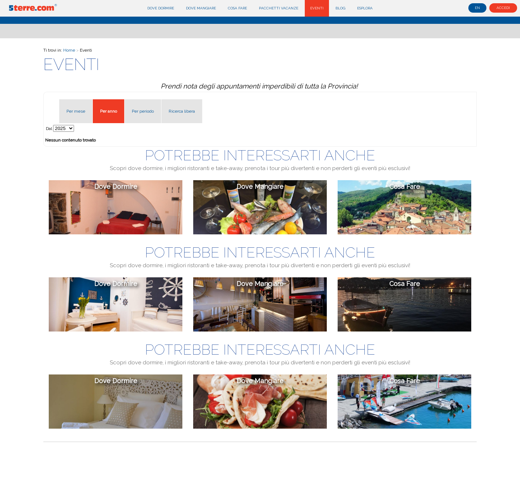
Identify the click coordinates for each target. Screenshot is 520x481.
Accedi (503, 8)
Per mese (75, 111)
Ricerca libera (182, 111)
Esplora (365, 8)
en (477, 8)
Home (69, 50)
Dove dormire (160, 8)
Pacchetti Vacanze (278, 8)
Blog (340, 8)
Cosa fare (237, 8)
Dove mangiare (201, 8)
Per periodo (143, 111)
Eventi (317, 8)
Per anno (108, 111)
